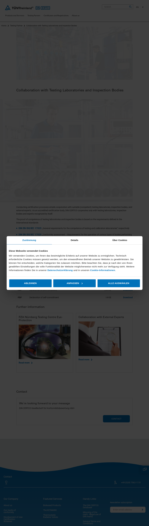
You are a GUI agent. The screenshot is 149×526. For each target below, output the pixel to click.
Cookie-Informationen (102, 270)
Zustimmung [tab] (29, 240)
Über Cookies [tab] (119, 240)
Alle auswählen (118, 283)
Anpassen (75, 283)
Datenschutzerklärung (60, 270)
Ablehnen (30, 283)
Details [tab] (74, 240)
